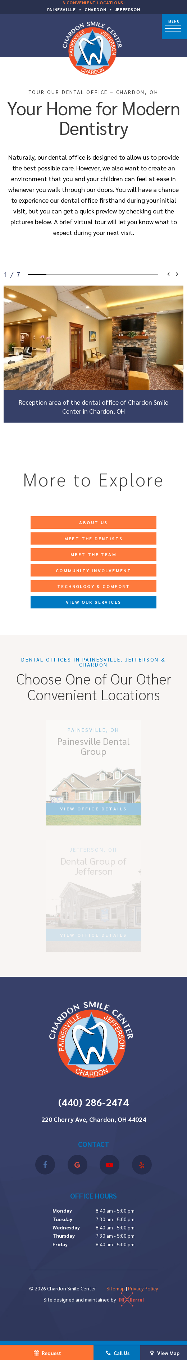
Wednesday (66, 1227)
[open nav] (174, 26)
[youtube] (109, 1165)
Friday (60, 1244)
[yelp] (142, 1165)
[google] (77, 1165)
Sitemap (115, 1288)
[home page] (94, 47)
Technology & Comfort (93, 586)
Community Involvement (93, 570)
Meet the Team (93, 554)
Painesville (61, 9)
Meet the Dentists (93, 538)
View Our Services (94, 602)
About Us (93, 522)
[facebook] (45, 1165)
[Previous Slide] (169, 274)
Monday (62, 1210)
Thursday (64, 1235)
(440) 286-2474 (93, 1102)
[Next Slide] (176, 274)
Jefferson (127, 9)
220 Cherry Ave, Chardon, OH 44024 (93, 1119)
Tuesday (62, 1219)
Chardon (95, 9)
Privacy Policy (143, 1288)
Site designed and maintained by (93, 1299)
